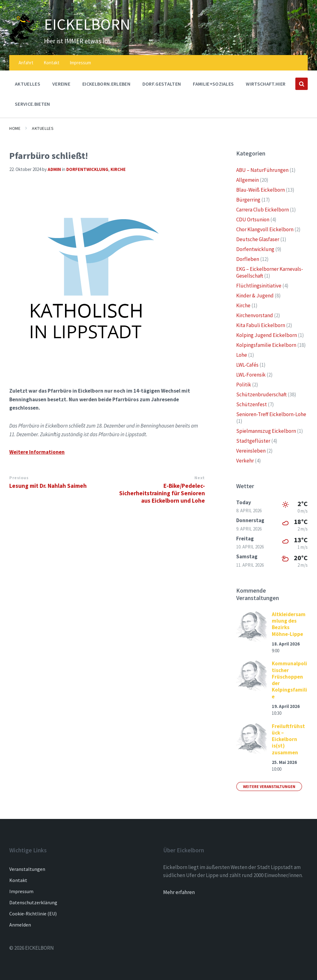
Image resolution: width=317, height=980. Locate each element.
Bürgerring (248, 199)
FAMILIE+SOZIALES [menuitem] (213, 84)
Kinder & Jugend (255, 295)
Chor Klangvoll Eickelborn (264, 229)
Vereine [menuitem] (61, 84)
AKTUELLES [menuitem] (27, 84)
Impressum (21, 891)
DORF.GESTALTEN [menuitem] (161, 84)
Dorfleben (247, 259)
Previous (18, 477)
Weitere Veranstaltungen (269, 786)
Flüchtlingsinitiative (258, 285)
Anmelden (20, 925)
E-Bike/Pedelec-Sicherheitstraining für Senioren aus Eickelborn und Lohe (162, 493)
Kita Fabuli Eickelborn (260, 325)
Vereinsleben (251, 450)
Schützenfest (251, 404)
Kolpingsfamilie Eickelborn (266, 345)
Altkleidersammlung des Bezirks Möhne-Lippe (289, 624)
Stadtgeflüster (253, 440)
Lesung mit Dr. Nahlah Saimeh (48, 485)
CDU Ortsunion (252, 219)
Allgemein (247, 180)
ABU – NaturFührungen (262, 170)
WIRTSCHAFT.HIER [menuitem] (265, 84)
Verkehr (245, 460)
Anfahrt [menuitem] (26, 63)
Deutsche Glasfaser (257, 239)
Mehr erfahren (179, 892)
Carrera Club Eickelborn (262, 209)
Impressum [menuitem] (80, 63)
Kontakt (18, 880)
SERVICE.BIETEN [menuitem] (32, 104)
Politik (243, 384)
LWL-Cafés (247, 364)
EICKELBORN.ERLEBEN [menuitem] (106, 84)
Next (199, 477)
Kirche (118, 169)
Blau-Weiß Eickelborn (260, 189)
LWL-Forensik (251, 374)
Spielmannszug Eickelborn (266, 431)
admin (54, 169)
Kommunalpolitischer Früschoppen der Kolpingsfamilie (289, 680)
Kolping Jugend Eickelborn (266, 335)
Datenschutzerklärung (33, 902)
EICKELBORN (87, 24)
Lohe (241, 355)
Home (14, 128)
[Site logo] (22, 41)
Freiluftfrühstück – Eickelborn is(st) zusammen (288, 739)
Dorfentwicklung (87, 169)
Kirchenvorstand (254, 315)
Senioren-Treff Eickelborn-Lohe (271, 414)
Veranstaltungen (27, 869)
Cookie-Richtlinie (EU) (33, 913)
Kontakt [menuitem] (51, 63)
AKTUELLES (43, 128)
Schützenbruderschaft (261, 394)
